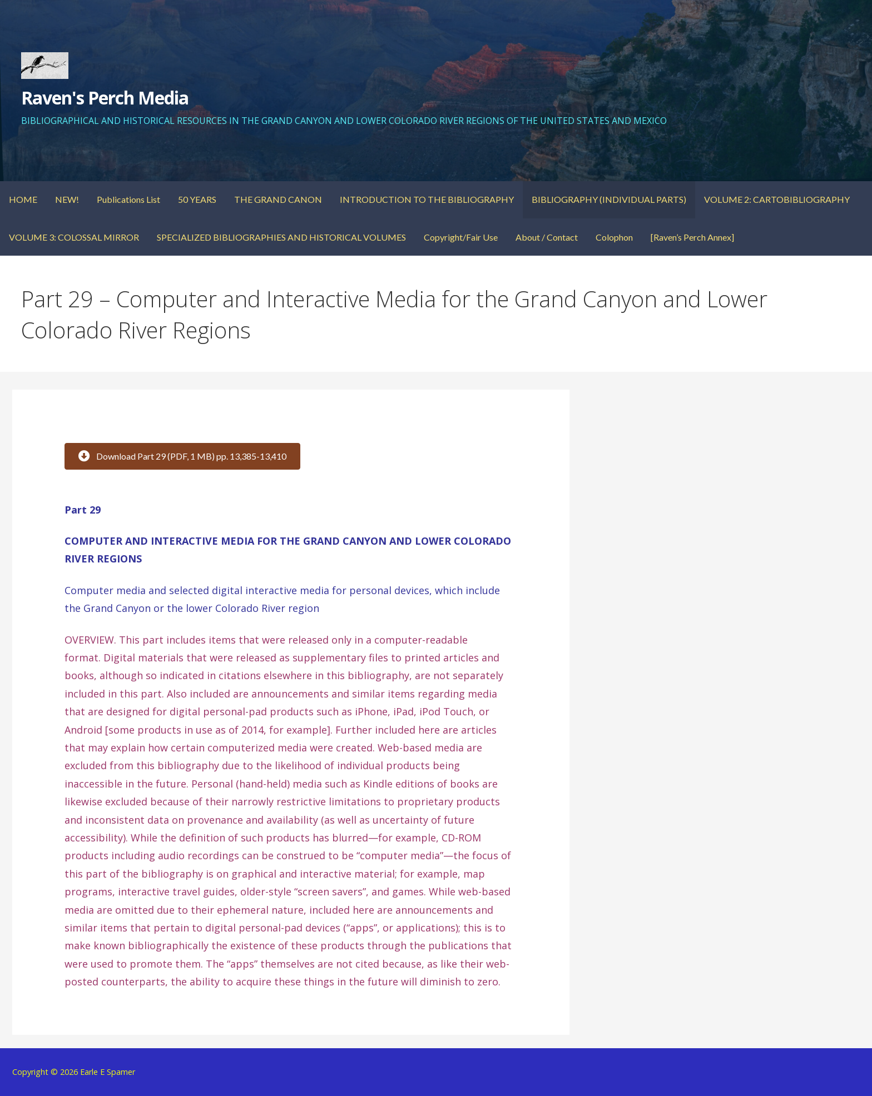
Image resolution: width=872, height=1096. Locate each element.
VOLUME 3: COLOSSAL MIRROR (74, 237)
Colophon (614, 237)
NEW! (67, 199)
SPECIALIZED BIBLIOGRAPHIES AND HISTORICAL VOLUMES (281, 237)
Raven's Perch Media (105, 97)
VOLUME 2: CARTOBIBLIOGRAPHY (777, 199)
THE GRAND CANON (278, 199)
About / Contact (547, 237)
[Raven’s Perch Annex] (692, 237)
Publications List (128, 199)
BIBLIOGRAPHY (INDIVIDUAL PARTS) (609, 199)
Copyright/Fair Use (461, 237)
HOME (23, 199)
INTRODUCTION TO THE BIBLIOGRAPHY (427, 199)
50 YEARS (197, 199)
